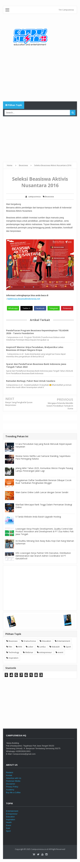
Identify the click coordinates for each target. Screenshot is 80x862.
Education (46, 641)
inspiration (13, 658)
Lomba (42, 646)
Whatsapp (13, 308)
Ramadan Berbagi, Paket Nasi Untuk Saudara (30, 380)
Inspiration (10, 819)
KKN (20, 646)
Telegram (53, 308)
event (60, 652)
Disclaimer (10, 784)
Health (9, 822)
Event (8, 825)
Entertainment (63, 641)
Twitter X (26, 308)
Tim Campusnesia (66, 10)
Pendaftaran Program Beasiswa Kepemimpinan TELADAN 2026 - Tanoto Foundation (37, 332)
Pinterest (67, 308)
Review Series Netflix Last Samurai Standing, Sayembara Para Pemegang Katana (42, 457)
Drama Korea (30, 641)
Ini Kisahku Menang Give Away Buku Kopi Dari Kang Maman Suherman (44, 542)
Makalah (56, 646)
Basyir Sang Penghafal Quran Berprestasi (18, 403)
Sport (68, 646)
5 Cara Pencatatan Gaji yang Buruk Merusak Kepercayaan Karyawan (43, 445)
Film (10, 646)
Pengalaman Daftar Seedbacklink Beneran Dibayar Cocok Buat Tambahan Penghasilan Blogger (43, 481)
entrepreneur (45, 652)
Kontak (9, 775)
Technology (14, 652)
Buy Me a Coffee (13, 792)
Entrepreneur (11, 814)
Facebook (40, 308)
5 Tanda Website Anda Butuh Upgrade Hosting (38, 516)
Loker (30, 646)
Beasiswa (48, 196)
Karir (8, 828)
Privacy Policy (12, 787)
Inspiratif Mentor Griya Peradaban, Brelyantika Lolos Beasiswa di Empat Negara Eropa (34, 348)
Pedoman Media (13, 781)
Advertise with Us (13, 778)
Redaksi (9, 772)
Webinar (29, 652)
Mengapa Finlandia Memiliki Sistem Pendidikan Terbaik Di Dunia (59, 406)
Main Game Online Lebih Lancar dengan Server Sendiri (41, 492)
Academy (10, 790)
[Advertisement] (40, 77)
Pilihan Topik (13, 105)
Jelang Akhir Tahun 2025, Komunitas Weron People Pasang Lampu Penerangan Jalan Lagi (44, 469)
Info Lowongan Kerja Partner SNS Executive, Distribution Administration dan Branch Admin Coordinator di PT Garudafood (43, 556)
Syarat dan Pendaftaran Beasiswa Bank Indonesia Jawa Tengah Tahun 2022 (36, 365)
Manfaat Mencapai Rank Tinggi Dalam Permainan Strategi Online (43, 506)
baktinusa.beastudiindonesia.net (24, 299)
